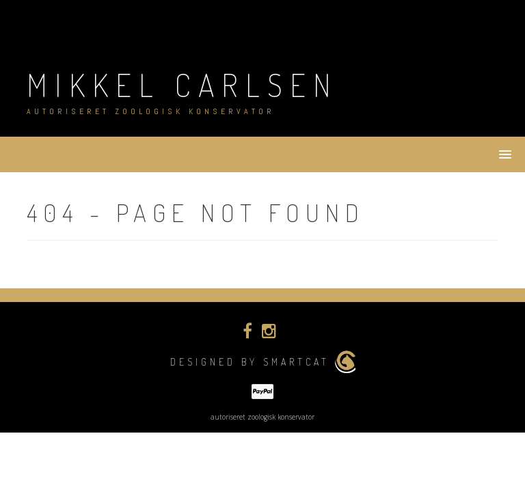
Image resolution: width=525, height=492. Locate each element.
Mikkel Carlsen (182, 85)
